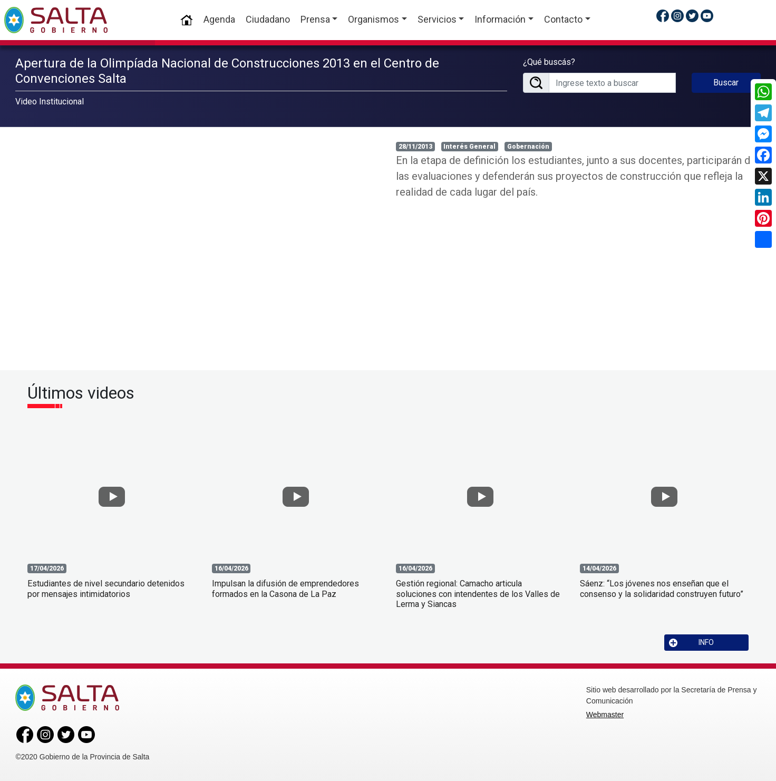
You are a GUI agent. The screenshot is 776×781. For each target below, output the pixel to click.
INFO (691, 642)
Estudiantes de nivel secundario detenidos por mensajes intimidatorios (106, 588)
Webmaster (605, 714)
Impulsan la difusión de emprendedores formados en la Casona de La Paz (285, 588)
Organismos (373, 19)
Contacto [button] (563, 19)
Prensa (315, 19)
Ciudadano (268, 19)
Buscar (726, 83)
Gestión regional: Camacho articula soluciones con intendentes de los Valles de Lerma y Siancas (478, 593)
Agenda (219, 19)
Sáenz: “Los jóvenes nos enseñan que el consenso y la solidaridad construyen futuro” (661, 588)
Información (500, 19)
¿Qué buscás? (549, 62)
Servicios (437, 19)
